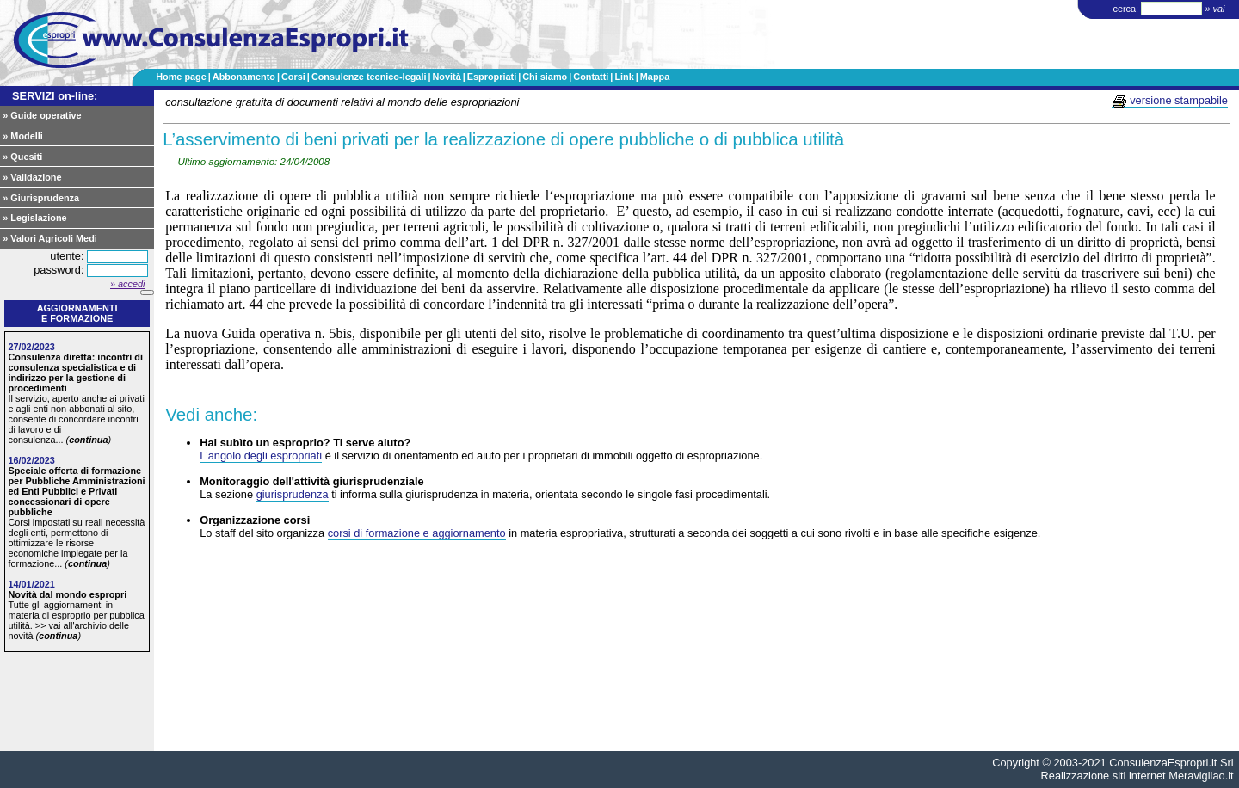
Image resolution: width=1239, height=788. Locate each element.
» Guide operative (42, 115)
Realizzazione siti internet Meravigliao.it (1137, 775)
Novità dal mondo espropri (67, 594)
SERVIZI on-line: (54, 95)
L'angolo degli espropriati (261, 455)
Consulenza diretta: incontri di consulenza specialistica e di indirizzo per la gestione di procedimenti (75, 372)
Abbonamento (244, 76)
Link (623, 76)
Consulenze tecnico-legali (369, 76)
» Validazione (32, 177)
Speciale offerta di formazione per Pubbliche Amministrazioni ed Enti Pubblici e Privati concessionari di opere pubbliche (76, 491)
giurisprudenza (292, 494)
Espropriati (491, 76)
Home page (181, 76)
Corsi (293, 76)
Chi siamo (544, 76)
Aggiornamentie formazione (77, 313)
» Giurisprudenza (41, 198)
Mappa (654, 76)
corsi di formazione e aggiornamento (417, 532)
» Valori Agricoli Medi (50, 238)
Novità (446, 76)
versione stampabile (1170, 101)
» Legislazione (34, 217)
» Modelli (23, 136)
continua (88, 439)
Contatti (590, 76)
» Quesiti (22, 156)
